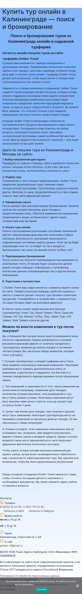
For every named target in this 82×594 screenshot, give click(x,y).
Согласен (41, 589)
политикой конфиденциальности (50, 584)
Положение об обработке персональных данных (30, 575)
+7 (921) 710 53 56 (33, 506)
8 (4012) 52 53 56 (10, 506)
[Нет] (78, 586)
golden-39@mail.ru (11, 545)
